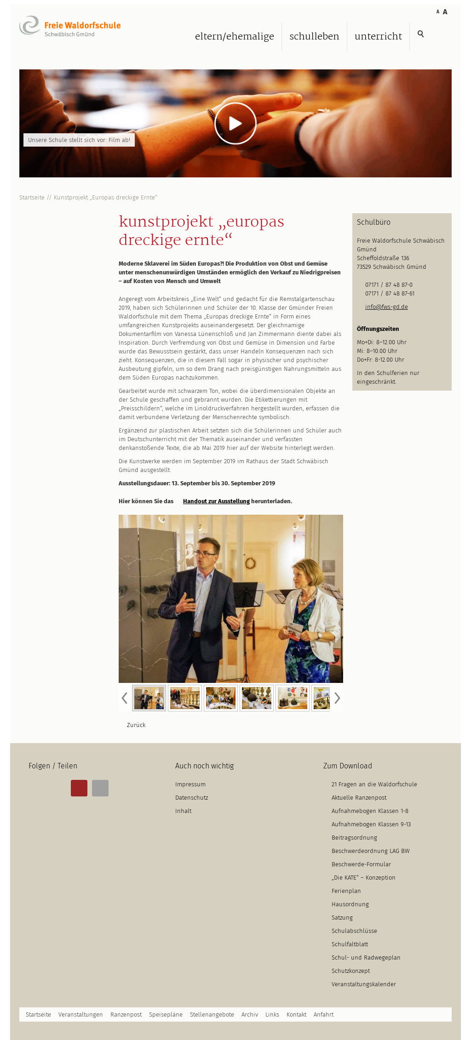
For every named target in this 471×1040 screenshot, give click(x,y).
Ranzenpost (126, 1014)
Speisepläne (166, 1014)
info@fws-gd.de (386, 306)
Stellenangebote (212, 1014)
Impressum (190, 784)
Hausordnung (350, 904)
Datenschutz (191, 797)
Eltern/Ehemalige (234, 37)
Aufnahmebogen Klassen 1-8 (370, 810)
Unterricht (378, 37)
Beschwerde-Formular (361, 864)
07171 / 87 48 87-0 (389, 284)
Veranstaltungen (80, 1014)
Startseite (32, 197)
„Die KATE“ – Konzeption (364, 877)
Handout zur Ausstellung (216, 501)
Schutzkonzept (351, 970)
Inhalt (183, 810)
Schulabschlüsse (354, 930)
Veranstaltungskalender (364, 984)
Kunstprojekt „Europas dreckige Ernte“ (105, 197)
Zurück (136, 725)
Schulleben (314, 37)
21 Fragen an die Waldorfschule (374, 784)
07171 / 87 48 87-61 (389, 293)
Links (272, 1014)
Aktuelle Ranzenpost (359, 797)
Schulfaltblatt (350, 944)
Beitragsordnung (354, 837)
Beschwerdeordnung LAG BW (371, 850)
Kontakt (296, 1014)
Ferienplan (346, 890)
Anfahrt (323, 1014)
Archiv (249, 1014)
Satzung (342, 917)
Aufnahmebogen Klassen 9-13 (371, 824)
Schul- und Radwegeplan (366, 957)
